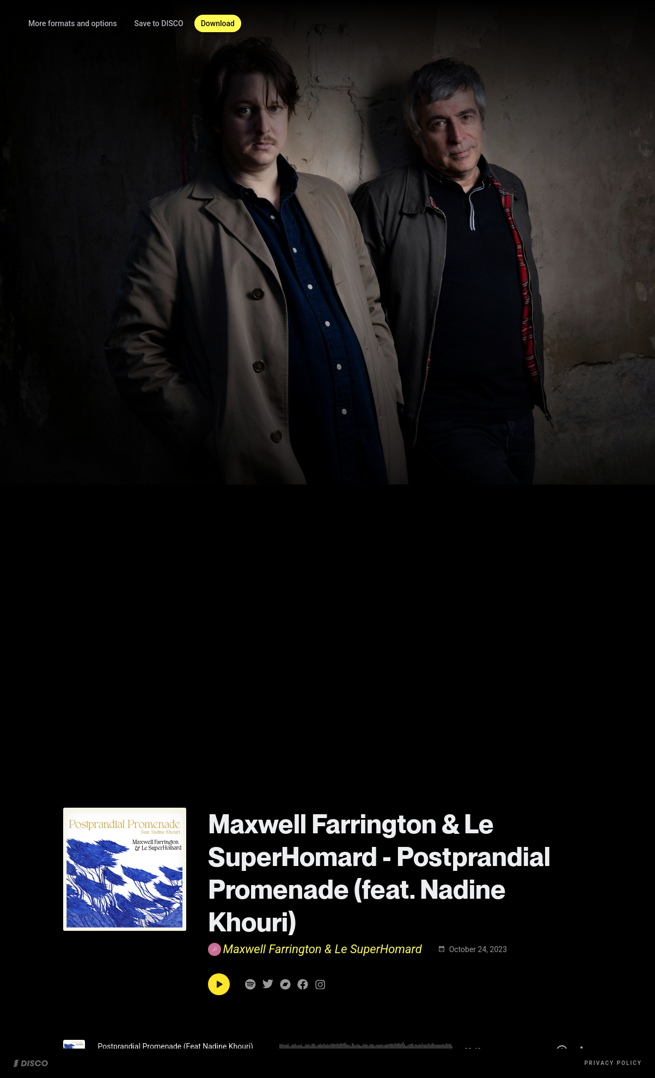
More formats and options (97, 23)
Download (243, 23)
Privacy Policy (613, 1063)
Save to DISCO (184, 23)
